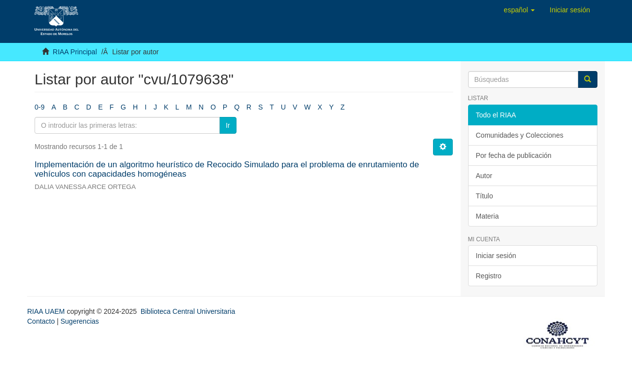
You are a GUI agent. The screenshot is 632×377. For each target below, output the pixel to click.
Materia (487, 216)
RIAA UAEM (47, 311)
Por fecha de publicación (514, 155)
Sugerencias (79, 321)
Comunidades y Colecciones (519, 135)
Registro (489, 276)
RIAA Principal (75, 52)
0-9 (39, 107)
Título (484, 196)
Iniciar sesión (496, 256)
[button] (519, 10)
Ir (228, 125)
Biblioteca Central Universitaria (188, 311)
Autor (484, 176)
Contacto (41, 321)
